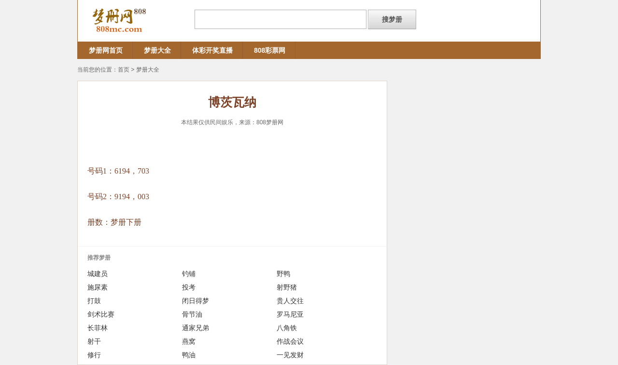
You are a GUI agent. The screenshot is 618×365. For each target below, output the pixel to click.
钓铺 (189, 273)
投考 (189, 287)
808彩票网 (269, 50)
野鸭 (283, 273)
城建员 (97, 273)
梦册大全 (157, 50)
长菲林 (97, 328)
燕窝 (189, 341)
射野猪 (287, 287)
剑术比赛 (100, 314)
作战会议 (290, 341)
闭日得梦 (195, 301)
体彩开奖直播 (212, 50)
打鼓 (94, 301)
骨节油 (192, 314)
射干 (94, 341)
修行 (94, 355)
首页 (123, 69)
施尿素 (97, 287)
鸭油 (189, 355)
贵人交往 (290, 301)
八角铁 (287, 328)
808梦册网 (269, 122)
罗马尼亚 (290, 314)
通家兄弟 (195, 328)
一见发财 (290, 355)
